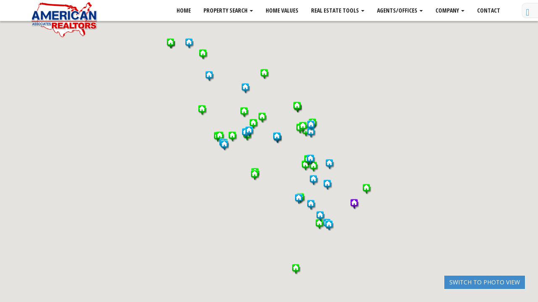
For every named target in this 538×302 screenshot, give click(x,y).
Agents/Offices (400, 10)
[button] (320, 224)
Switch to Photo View (484, 282)
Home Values (282, 10)
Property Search (228, 10)
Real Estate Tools (337, 10)
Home (184, 10)
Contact (488, 10)
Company (449, 10)
